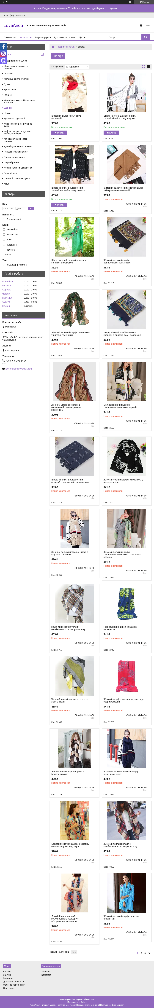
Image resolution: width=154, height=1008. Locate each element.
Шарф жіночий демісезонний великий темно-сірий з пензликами (70, 480)
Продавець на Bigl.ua (77, 1002)
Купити (60, 132)
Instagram (46, 975)
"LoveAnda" (10, 37)
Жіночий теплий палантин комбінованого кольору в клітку (121, 845)
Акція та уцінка (43, 37)
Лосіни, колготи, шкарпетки (18, 167)
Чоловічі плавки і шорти (16, 151)
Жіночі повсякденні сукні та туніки (18, 125)
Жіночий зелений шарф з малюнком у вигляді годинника (70, 333)
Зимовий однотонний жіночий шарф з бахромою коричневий (123, 189)
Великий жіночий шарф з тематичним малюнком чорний (120, 406)
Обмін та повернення (14, 985)
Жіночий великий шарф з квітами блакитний (121, 917)
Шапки (7, 113)
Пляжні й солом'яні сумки (17, 178)
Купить (114, 8)
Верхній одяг (10, 173)
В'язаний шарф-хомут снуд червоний (66, 117)
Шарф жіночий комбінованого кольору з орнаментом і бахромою (122, 333)
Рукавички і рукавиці (14, 118)
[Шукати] (145, 37)
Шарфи (8, 108)
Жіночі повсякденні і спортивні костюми (19, 101)
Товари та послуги (65, 47)
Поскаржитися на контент (87, 1005)
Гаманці (8, 95)
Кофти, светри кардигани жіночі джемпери (17, 132)
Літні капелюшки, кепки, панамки (16, 140)
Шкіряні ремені (11, 162)
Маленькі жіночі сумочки (16, 79)
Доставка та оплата (64, 37)
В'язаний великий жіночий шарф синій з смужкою (121, 772)
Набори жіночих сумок (15, 60)
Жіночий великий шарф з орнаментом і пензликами (117, 261)
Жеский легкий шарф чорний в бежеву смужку (67, 772)
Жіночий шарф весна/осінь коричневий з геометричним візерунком (66, 407)
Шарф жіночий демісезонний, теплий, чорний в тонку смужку (68, 189)
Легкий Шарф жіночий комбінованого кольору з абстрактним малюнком (65, 918)
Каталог (24, 37)
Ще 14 (8, 254)
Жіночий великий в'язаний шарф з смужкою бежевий (69, 553)
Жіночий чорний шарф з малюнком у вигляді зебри (123, 480)
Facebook (46, 971)
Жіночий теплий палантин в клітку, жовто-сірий (69, 700)
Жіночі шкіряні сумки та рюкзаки (16, 67)
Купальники (10, 89)
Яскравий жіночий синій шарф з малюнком (121, 628)
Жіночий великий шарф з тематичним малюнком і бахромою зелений (122, 554)
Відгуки (7, 975)
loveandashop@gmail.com (19, 368)
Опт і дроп (8, 988)
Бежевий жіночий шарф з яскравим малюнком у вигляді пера (70, 845)
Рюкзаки (8, 73)
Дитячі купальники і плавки (18, 146)
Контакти (8, 978)
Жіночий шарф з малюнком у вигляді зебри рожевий (123, 700)
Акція (6, 183)
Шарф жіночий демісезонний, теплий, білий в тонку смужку (120, 117)
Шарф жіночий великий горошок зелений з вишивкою (68, 261)
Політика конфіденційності (112, 1005)
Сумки (7, 84)
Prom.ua (92, 999)
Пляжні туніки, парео (14, 157)
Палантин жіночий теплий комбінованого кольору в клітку (68, 628)
